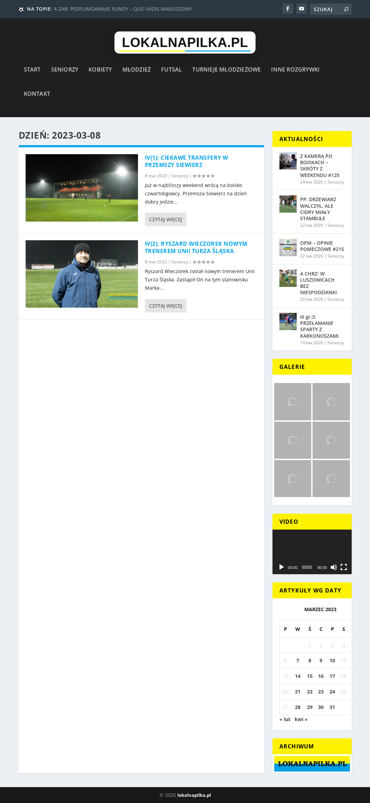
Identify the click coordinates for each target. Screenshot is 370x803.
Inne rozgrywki (295, 70)
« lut (284, 719)
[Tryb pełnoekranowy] (343, 567)
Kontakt (37, 94)
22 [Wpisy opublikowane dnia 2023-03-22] (310, 691)
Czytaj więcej (165, 219)
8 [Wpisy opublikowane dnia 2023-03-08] (309, 660)
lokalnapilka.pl (194, 795)
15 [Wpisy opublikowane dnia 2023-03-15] (310, 676)
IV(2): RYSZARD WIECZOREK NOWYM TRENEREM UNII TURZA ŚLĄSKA (196, 247)
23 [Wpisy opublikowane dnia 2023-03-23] (321, 691)
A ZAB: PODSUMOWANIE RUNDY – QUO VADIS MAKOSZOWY (123, 9)
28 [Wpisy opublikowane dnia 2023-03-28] (297, 707)
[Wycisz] (333, 567)
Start (32, 70)
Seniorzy (64, 70)
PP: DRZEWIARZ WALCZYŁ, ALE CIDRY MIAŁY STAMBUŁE (318, 209)
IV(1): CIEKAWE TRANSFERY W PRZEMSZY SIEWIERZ (186, 161)
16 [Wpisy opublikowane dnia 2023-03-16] (321, 676)
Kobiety (100, 70)
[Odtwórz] (281, 567)
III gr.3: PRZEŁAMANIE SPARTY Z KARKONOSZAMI (319, 326)
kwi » (301, 719)
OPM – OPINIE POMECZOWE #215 (322, 246)
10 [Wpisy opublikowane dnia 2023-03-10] (332, 660)
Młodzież (136, 70)
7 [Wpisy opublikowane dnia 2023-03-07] (297, 660)
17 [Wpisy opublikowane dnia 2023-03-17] (332, 676)
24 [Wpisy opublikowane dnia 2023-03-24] (332, 691)
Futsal (171, 70)
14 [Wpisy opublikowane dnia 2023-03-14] (297, 676)
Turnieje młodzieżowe (226, 70)
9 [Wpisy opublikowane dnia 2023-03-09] (321, 660)
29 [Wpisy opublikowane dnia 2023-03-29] (310, 707)
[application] (312, 552)
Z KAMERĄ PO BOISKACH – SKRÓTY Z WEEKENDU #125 (320, 165)
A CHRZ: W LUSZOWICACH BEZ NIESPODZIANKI (318, 283)
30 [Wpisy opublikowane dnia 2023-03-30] (321, 707)
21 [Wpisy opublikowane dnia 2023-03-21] (297, 691)
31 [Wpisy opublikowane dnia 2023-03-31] (332, 707)
